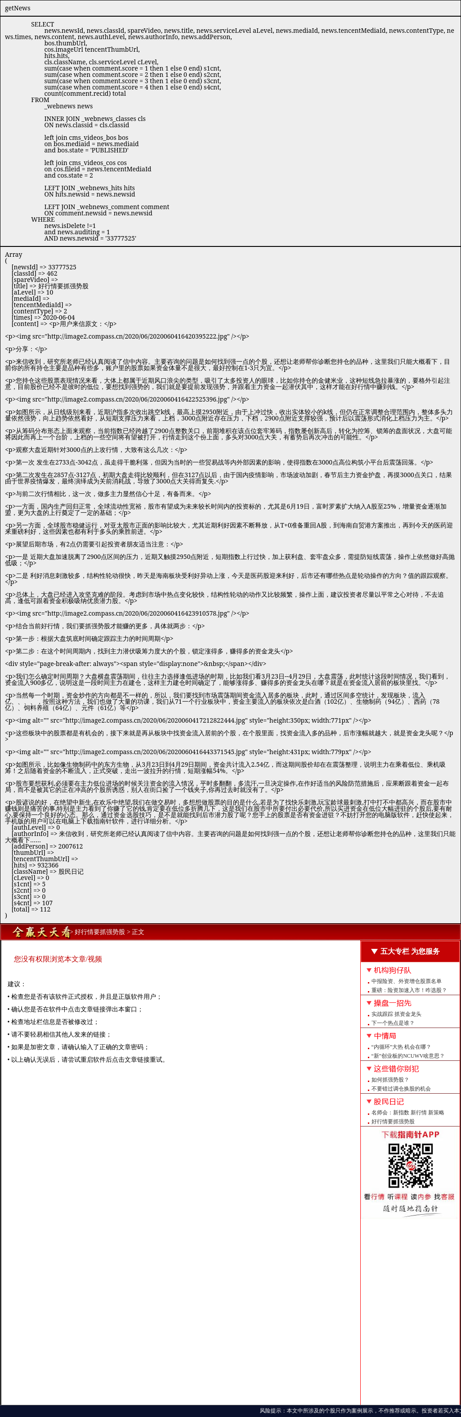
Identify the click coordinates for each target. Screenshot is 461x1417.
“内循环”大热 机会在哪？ (401, 1047)
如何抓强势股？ (390, 1080)
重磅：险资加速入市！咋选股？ (409, 990)
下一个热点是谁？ (393, 1023)
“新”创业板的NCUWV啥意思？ (408, 1056)
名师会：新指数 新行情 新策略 (407, 1112)
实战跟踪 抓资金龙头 (396, 1014)
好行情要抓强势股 (393, 1121)
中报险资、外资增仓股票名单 (406, 981)
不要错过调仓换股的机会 (401, 1089)
